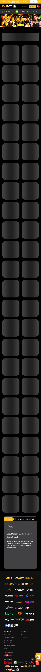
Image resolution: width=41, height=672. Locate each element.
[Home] (6, 6)
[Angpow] (35, 649)
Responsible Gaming (10, 643)
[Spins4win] (9, 669)
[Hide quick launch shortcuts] (32, 646)
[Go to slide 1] (15, 25)
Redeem (34, 2)
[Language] (38, 6)
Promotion (22, 11)
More (34, 11)
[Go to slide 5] (25, 25)
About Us (7, 634)
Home (6, 11)
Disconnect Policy (9, 645)
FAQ (22, 634)
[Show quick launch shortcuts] (35, 643)
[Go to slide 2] (17, 25)
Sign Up (32, 6)
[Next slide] (38, 20)
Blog (5, 648)
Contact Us (24, 637)
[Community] (14, 6)
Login (24, 6)
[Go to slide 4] (23, 25)
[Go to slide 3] (20, 25)
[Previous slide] (2, 20)
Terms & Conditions (10, 637)
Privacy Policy (8, 640)
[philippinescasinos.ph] (11, 625)
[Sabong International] (17, 669)
